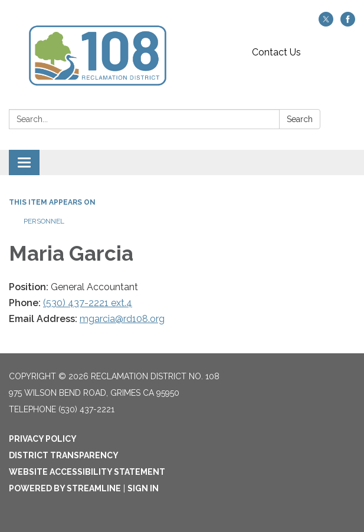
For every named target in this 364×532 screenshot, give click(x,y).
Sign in (143, 488)
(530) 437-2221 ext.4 (87, 302)
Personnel (44, 221)
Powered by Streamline (65, 488)
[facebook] (347, 23)
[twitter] (326, 23)
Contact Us (276, 52)
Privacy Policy (43, 439)
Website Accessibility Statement (87, 472)
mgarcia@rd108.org (122, 318)
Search (300, 119)
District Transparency (64, 455)
